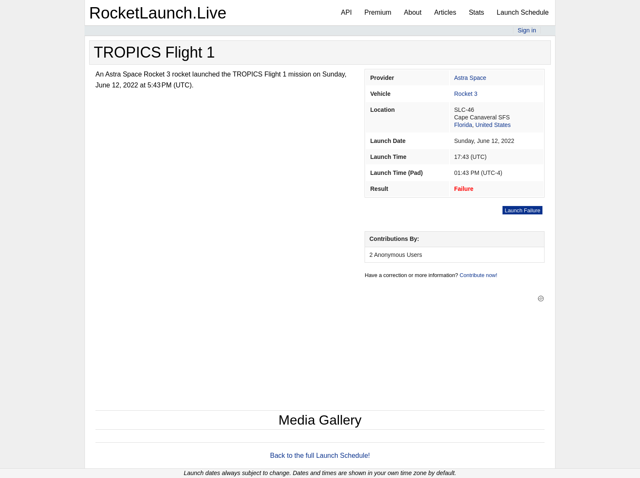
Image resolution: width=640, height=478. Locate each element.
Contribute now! (478, 275)
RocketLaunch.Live (158, 13)
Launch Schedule (523, 12)
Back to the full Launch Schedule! (320, 455)
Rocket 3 (465, 93)
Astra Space (470, 77)
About (413, 12)
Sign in (527, 30)
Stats (476, 12)
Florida (463, 124)
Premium (378, 12)
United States (493, 124)
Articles (445, 12)
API (346, 12)
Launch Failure (522, 210)
